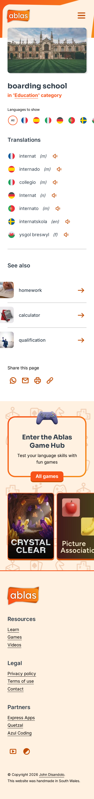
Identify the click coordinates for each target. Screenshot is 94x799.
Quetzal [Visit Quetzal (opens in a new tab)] (15, 725)
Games (15, 637)
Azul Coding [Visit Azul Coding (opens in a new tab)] (20, 733)
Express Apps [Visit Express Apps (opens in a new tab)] (21, 717)
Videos (14, 644)
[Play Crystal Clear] (31, 526)
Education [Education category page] (26, 95)
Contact (16, 688)
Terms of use (21, 681)
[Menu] (81, 16)
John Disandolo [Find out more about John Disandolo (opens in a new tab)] (51, 774)
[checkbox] (24, 120)
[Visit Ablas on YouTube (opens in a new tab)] (13, 751)
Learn (13, 629)
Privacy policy (22, 673)
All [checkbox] (13, 120)
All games (47, 476)
